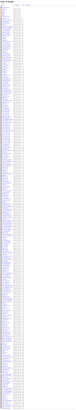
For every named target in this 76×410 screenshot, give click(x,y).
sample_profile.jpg (6, 406)
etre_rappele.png (6, 276)
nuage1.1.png (5, 176)
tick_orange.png (5, 86)
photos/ (3, 13)
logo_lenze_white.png (7, 190)
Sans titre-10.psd (6, 408)
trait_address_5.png (6, 78)
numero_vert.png (5, 203)
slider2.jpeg (5, 377)
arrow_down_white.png (7, 241)
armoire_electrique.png (7, 60)
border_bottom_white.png (7, 130)
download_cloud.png (6, 228)
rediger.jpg (4, 248)
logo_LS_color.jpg (6, 288)
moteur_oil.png (5, 308)
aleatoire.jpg (5, 249)
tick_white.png (5, 123)
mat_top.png (4, 155)
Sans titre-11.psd (6, 394)
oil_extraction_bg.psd (7, 389)
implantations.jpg (6, 332)
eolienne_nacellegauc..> (7, 161)
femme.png (4, 302)
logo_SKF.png (5, 196)
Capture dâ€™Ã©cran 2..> (7, 405)
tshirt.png (4, 330)
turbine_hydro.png (6, 58)
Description (27, 4)
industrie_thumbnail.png (7, 226)
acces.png (4, 344)
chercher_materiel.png (7, 204)
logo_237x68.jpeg (6, 192)
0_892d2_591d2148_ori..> (7, 367)
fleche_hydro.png (6, 102)
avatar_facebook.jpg (6, 318)
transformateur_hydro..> (7, 41)
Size (23, 4)
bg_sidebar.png (5, 106)
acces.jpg (4, 254)
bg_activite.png (5, 21)
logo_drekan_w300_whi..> (7, 273)
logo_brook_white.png (7, 210)
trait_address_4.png (6, 92)
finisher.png (5, 193)
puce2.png (4, 38)
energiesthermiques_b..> (7, 277)
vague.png (4, 103)
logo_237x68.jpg (5, 283)
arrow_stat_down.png (6, 147)
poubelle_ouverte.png (7, 89)
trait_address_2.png (6, 29)
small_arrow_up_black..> (7, 26)
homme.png (4, 201)
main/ (3, 12)
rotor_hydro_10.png (6, 141)
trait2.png (4, 40)
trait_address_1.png (6, 91)
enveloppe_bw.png (6, 117)
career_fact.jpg (5, 266)
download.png (5, 99)
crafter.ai (4, 342)
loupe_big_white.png (6, 274)
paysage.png (4, 325)
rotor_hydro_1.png (6, 142)
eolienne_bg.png (5, 296)
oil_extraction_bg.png (7, 209)
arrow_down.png (5, 82)
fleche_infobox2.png (6, 44)
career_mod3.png (5, 327)
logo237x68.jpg (5, 207)
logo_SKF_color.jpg (6, 305)
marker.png (4, 94)
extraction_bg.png (6, 231)
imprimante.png (5, 49)
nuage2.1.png (5, 178)
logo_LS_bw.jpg (5, 282)
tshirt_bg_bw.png (6, 383)
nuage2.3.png (5, 167)
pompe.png (4, 175)
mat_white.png (5, 246)
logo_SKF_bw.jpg (5, 269)
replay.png (4, 170)
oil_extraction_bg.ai (7, 374)
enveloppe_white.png (6, 85)
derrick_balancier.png (7, 153)
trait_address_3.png (6, 214)
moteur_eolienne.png (6, 310)
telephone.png (5, 83)
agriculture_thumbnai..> (7, 229)
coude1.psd (4, 294)
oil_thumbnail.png (6, 240)
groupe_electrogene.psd (7, 391)
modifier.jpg (5, 232)
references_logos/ (6, 16)
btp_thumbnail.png (6, 257)
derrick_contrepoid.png (7, 122)
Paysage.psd (4, 372)
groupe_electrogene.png (7, 285)
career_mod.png (5, 358)
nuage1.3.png (5, 168)
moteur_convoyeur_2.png (7, 336)
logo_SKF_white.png (6, 80)
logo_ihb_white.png (6, 198)
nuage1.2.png (5, 179)
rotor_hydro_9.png (6, 131)
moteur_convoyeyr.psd (7, 375)
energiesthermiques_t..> (7, 221)
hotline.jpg (4, 271)
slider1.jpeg (5, 364)
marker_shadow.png (6, 47)
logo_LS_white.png (6, 186)
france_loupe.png (6, 251)
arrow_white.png (5, 113)
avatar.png (4, 189)
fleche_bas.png (5, 187)
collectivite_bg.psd (6, 333)
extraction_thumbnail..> (7, 206)
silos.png (4, 279)
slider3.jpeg (5, 386)
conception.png (5, 335)
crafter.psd (4, 366)
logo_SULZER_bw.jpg (6, 262)
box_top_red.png (5, 68)
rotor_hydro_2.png (6, 137)
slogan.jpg (4, 304)
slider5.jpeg (5, 370)
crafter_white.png (6, 280)
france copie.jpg (6, 328)
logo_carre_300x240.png (7, 301)
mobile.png (4, 313)
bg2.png (3, 353)
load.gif (4, 307)
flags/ (3, 10)
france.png (4, 363)
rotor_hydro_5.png (6, 134)
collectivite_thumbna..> (7, 217)
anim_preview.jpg (6, 369)
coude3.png (4, 66)
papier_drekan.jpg (6, 355)
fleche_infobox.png (6, 54)
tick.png (4, 63)
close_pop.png (5, 77)
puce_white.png (5, 64)
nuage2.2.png (5, 172)
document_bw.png (5, 32)
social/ (3, 18)
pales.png (4, 151)
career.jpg (4, 321)
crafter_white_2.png (6, 291)
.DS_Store (4, 184)
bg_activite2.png (6, 22)
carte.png (4, 237)
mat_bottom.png (5, 144)
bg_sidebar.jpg (5, 268)
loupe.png (4, 97)
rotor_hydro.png (5, 43)
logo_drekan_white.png (7, 341)
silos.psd (4, 395)
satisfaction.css (6, 145)
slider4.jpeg (5, 398)
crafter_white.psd (6, 347)
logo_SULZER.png (5, 265)
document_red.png (6, 35)
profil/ (3, 15)
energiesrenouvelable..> (7, 223)
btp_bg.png (4, 238)
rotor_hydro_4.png (6, 136)
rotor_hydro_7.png (6, 133)
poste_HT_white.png (6, 33)
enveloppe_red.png (6, 200)
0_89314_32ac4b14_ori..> (7, 381)
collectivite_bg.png (6, 116)
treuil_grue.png (5, 114)
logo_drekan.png (5, 346)
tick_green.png (5, 243)
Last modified (16, 4)
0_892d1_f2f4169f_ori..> (7, 378)
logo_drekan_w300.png (7, 314)
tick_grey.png (5, 245)
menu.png (4, 36)
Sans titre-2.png (6, 293)
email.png (4, 50)
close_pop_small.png (6, 57)
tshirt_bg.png (5, 380)
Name (3, 4)
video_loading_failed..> (7, 356)
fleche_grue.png (5, 195)
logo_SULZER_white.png (7, 173)
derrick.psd (4, 324)
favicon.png (4, 260)
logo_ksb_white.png (6, 165)
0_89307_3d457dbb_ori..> (7, 387)
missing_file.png (6, 322)
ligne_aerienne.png (6, 46)
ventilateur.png (5, 55)
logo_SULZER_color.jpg (7, 290)
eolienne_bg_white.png (7, 297)
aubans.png (4, 218)
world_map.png (5, 319)
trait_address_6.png (6, 120)
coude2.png (4, 69)
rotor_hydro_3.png (6, 139)
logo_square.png (5, 162)
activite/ (4, 8)
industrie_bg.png (6, 181)
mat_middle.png (5, 148)
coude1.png (4, 71)
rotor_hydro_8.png (6, 127)
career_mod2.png (5, 349)
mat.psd (3, 350)
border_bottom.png (6, 125)
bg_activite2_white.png (7, 19)
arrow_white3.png (6, 109)
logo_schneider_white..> (7, 255)
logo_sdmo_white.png (6, 182)
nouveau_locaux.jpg (6, 401)
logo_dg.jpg (4, 403)
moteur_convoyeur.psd (7, 392)
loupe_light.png (5, 95)
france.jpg (4, 352)
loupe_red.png (5, 88)
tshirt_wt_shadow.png (7, 339)
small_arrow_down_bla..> (7, 27)
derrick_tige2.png (6, 30)
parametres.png (5, 212)
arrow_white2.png (6, 108)
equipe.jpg (4, 316)
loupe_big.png (5, 311)
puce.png (4, 24)
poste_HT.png (5, 105)
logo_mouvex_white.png (7, 159)
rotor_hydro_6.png (6, 128)
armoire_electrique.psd (7, 400)
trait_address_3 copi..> (7, 100)
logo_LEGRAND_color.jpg (7, 287)
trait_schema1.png (6, 156)
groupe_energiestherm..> (7, 150)
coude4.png (4, 72)
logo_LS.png (4, 158)
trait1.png (4, 74)
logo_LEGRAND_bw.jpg (6, 263)
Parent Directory (6, 7)
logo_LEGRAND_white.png (7, 119)
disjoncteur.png (5, 61)
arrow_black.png (5, 111)
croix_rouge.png (5, 75)
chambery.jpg (5, 384)
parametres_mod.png (6, 215)
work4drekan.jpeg (6, 360)
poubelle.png (5, 52)
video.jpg (4, 397)
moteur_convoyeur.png (7, 338)
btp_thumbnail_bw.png (7, 224)
